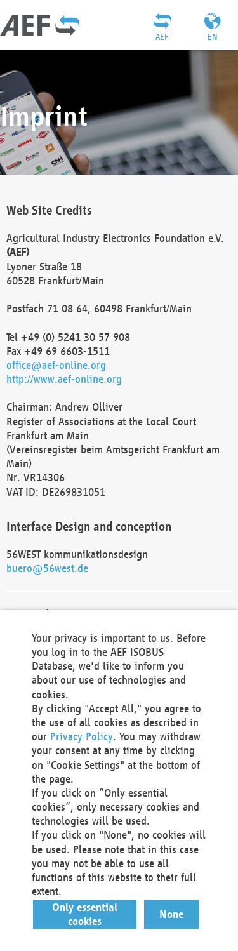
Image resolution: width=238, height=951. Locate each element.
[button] (85, 914)
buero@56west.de (47, 568)
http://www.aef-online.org (64, 378)
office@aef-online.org (56, 364)
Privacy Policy (81, 736)
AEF (161, 37)
